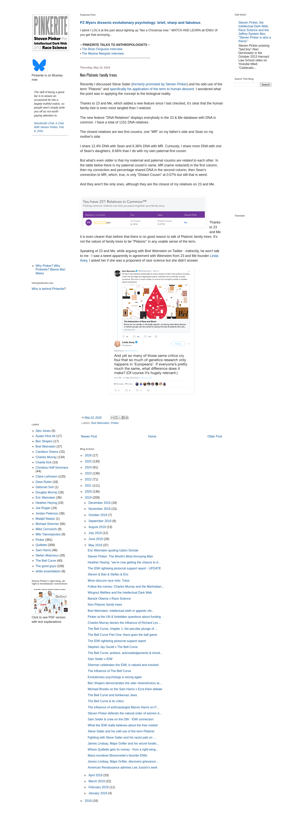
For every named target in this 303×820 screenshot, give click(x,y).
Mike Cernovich (46, 529)
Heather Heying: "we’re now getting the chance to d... (124, 562)
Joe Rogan (43, 508)
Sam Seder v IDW (100, 659)
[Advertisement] (50, 199)
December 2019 (100, 502)
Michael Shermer (47, 524)
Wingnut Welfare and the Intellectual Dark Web (120, 592)
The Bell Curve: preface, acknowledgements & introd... (125, 653)
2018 (89, 800)
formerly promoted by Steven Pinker (160, 84)
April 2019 (96, 775)
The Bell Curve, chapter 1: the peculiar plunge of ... (122, 628)
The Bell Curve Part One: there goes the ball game (122, 634)
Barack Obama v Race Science (109, 598)
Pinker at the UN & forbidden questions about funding (124, 616)
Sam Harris (43, 550)
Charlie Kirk (44, 462)
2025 (89, 461)
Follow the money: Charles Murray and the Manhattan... (126, 586)
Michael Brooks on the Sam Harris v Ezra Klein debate (125, 689)
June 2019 (96, 539)
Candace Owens (47, 451)
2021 (89, 485)
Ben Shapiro (44, 441)
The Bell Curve (46, 560)
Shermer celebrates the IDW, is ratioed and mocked (123, 665)
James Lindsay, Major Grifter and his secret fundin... (123, 743)
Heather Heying (46, 502)
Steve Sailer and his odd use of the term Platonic (121, 731)
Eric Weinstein (45, 497)
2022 (89, 479)
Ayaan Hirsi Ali (45, 436)
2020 (89, 491)
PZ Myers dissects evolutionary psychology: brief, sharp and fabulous (140, 23)
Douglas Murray (46, 492)
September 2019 (100, 521)
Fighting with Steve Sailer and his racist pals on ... (122, 737)
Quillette (41, 545)
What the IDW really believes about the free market (123, 725)
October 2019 (98, 515)
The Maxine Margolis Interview (103, 53)
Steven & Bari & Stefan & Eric (108, 574)
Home (152, 436)
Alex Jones (43, 430)
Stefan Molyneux (47, 555)
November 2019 (100, 508)
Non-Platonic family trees (105, 604)
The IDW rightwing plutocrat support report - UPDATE (124, 568)
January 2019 (98, 793)
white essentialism (48, 571)
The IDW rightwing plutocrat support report (117, 641)
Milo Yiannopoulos (48, 534)
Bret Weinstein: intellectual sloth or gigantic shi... (121, 610)
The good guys (46, 566)
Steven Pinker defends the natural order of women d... (125, 713)
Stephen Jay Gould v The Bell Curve (113, 647)
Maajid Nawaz (45, 518)
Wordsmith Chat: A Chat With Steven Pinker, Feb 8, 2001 (49, 127)
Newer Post (89, 436)
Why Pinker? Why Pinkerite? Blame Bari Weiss (50, 269)
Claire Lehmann (46, 476)
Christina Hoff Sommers (52, 467)
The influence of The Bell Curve (109, 671)
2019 (89, 497)
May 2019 (96, 545)
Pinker (115, 423)
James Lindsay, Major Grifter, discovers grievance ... (123, 761)
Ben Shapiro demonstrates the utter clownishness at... (125, 683)
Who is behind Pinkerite (48, 288)
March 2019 (97, 781)
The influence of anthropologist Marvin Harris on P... (123, 707)
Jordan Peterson (47, 513)
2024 (89, 467)
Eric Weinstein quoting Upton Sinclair (113, 550)
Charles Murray (46, 457)
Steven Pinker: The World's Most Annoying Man (120, 556)
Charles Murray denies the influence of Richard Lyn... (124, 622)
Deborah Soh (45, 487)
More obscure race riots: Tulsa (108, 580)
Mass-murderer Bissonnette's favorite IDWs (117, 755)
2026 (89, 455)
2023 (89, 473)
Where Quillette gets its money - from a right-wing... (123, 749)
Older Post (214, 436)
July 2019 (96, 533)
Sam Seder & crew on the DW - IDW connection (121, 719)
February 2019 (99, 787)
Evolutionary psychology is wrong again (115, 677)
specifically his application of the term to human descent (152, 89)
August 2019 (98, 527)
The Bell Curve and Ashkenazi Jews (112, 695)
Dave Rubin (44, 482)
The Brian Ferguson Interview (102, 49)
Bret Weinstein (100, 423)
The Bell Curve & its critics (106, 701)
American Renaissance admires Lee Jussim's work (122, 767)
